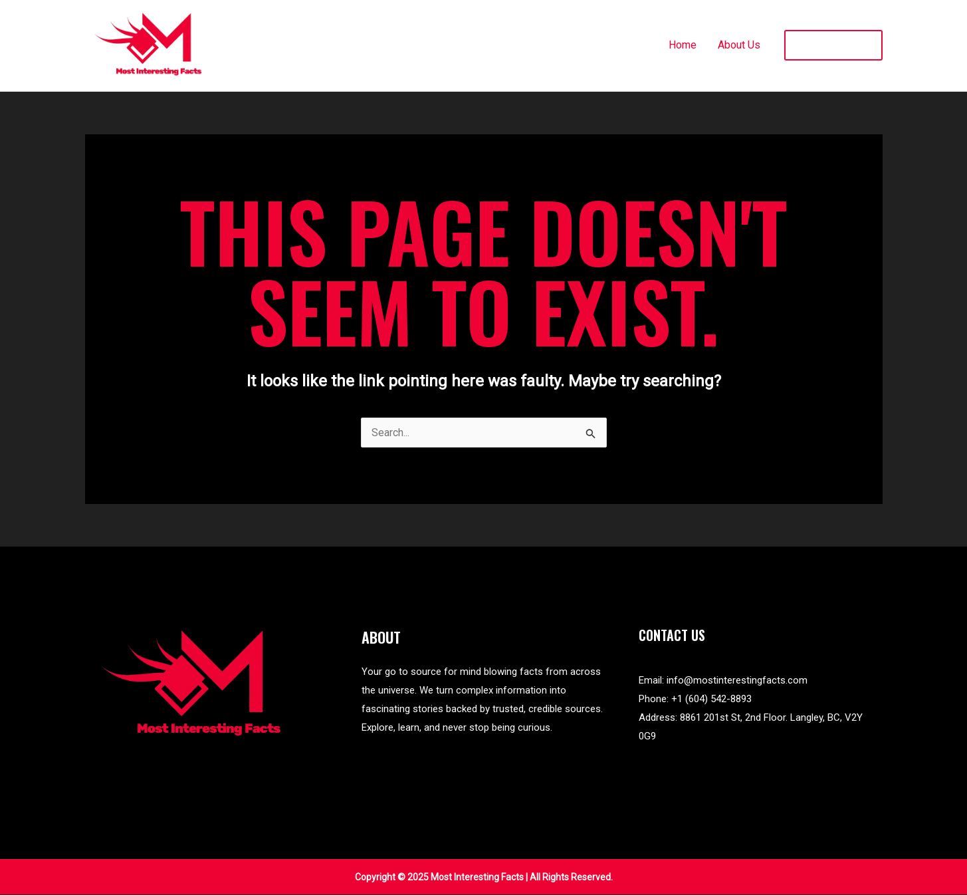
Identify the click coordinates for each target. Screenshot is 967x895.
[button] (833, 45)
